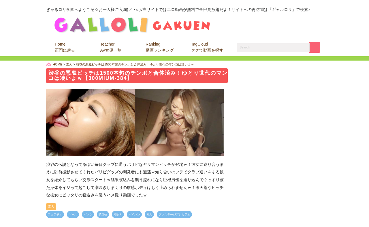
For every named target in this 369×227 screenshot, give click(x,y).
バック (88, 214)
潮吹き (118, 214)
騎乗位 (103, 214)
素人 (51, 206)
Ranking (160, 47)
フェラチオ (55, 214)
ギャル (73, 214)
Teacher (111, 47)
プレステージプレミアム (174, 214)
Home (65, 47)
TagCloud (207, 47)
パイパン (134, 214)
